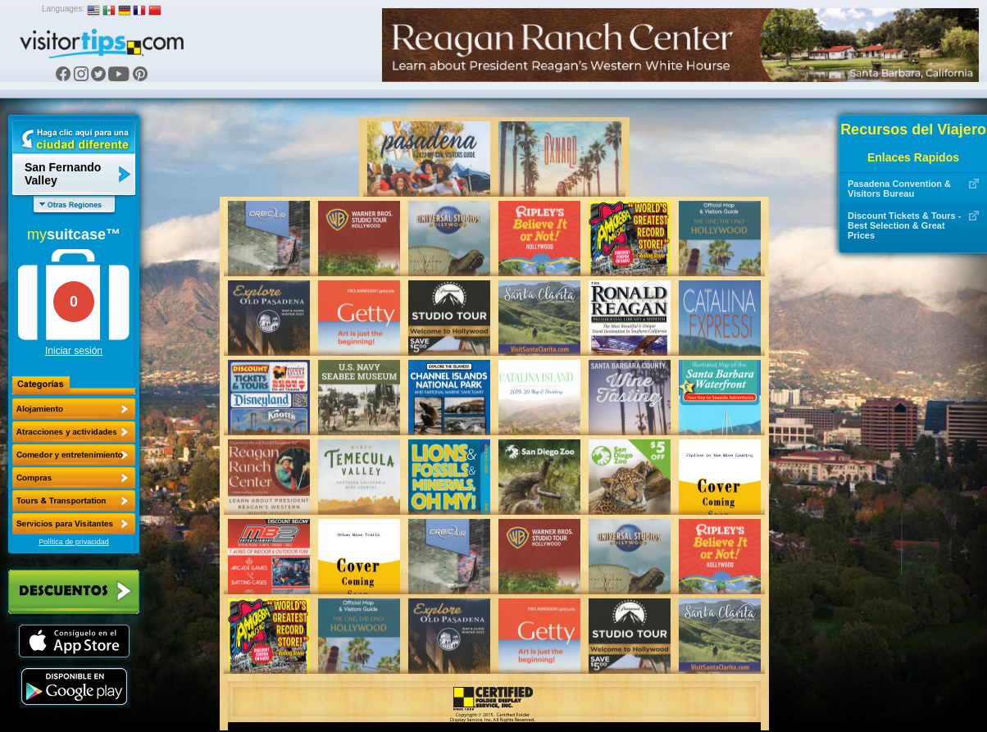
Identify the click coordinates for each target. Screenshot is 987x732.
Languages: (63, 8)
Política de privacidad (74, 542)
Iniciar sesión (73, 351)
